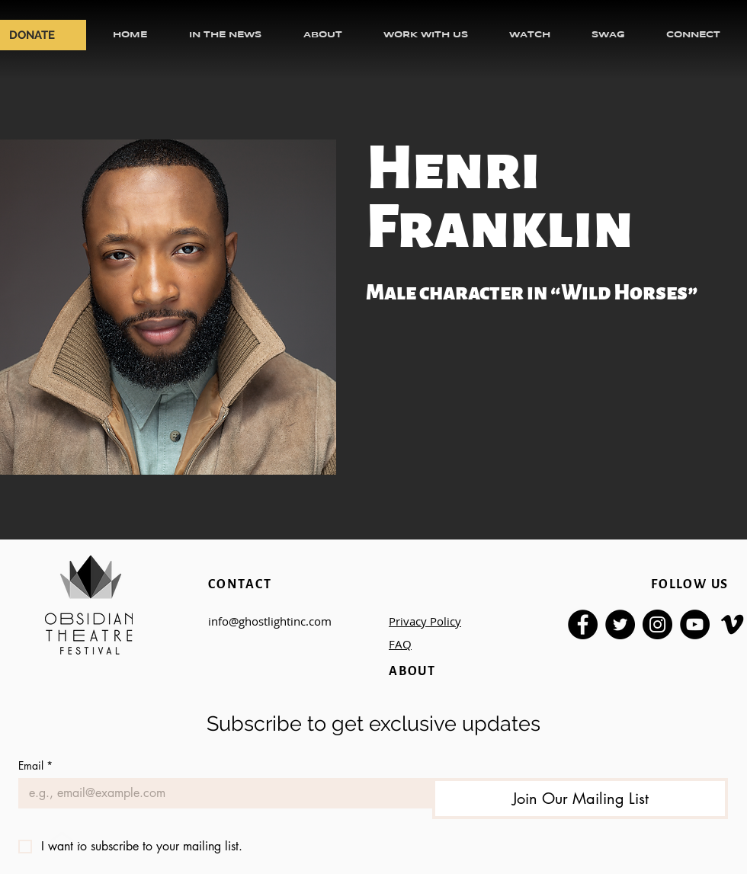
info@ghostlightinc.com (270, 621)
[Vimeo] (732, 624)
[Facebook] (583, 624)
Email (35, 765)
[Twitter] (620, 624)
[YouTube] (695, 624)
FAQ (400, 643)
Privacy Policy (425, 621)
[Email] (221, 793)
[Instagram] (657, 624)
